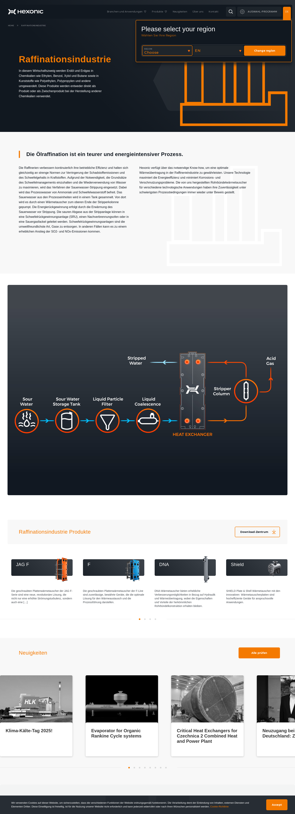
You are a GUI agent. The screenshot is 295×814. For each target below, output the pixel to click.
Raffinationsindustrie (33, 25)
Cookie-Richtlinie (219, 806)
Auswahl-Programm (262, 11)
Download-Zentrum (254, 532)
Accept (277, 804)
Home (11, 25)
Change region (264, 50)
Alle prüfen (259, 653)
